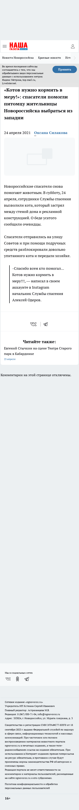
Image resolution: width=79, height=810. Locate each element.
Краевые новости (49, 58)
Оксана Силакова (50, 132)
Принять (64, 69)
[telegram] (47, 324)
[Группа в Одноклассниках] (17, 679)
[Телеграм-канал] (27, 679)
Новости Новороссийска (18, 58)
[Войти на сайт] (72, 46)
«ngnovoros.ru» (34, 702)
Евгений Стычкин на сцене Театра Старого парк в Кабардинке (39, 354)
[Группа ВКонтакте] (8, 679)
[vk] (33, 324)
